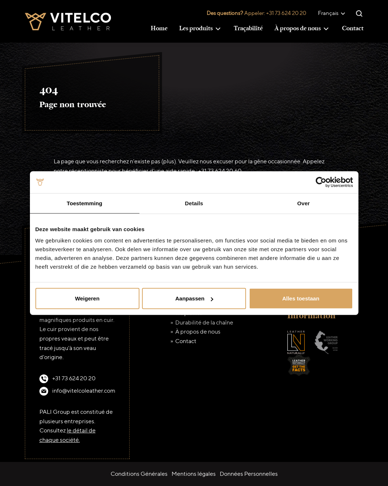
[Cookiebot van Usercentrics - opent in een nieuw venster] (321, 181)
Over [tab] (303, 203)
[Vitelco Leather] (68, 20)
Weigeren (87, 298)
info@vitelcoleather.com (83, 390)
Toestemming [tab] (85, 203)
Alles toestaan (300, 298)
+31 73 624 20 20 (286, 12)
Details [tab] (194, 203)
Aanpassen (194, 298)
